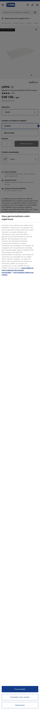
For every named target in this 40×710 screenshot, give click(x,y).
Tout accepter (19, 689)
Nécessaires (20, 705)
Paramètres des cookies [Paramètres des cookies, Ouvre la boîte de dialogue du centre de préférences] (19, 697)
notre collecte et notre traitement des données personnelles (17, 270)
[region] (20, 461)
